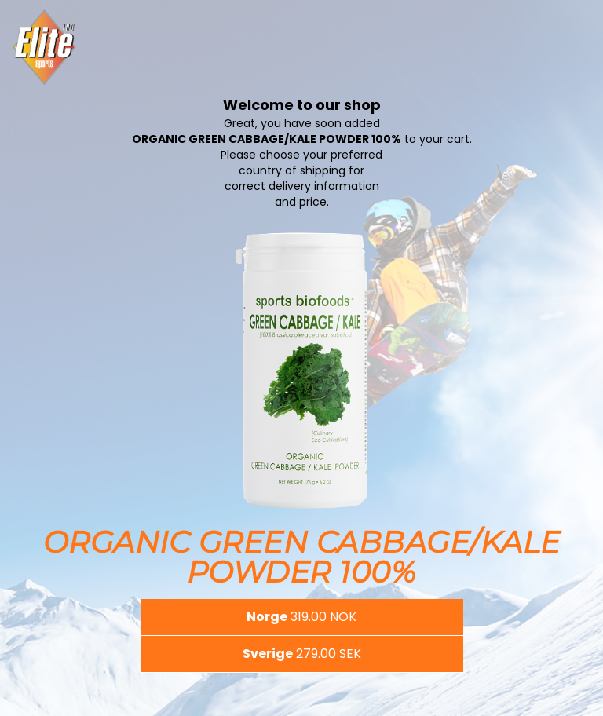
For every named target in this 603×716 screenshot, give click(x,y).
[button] (302, 617)
